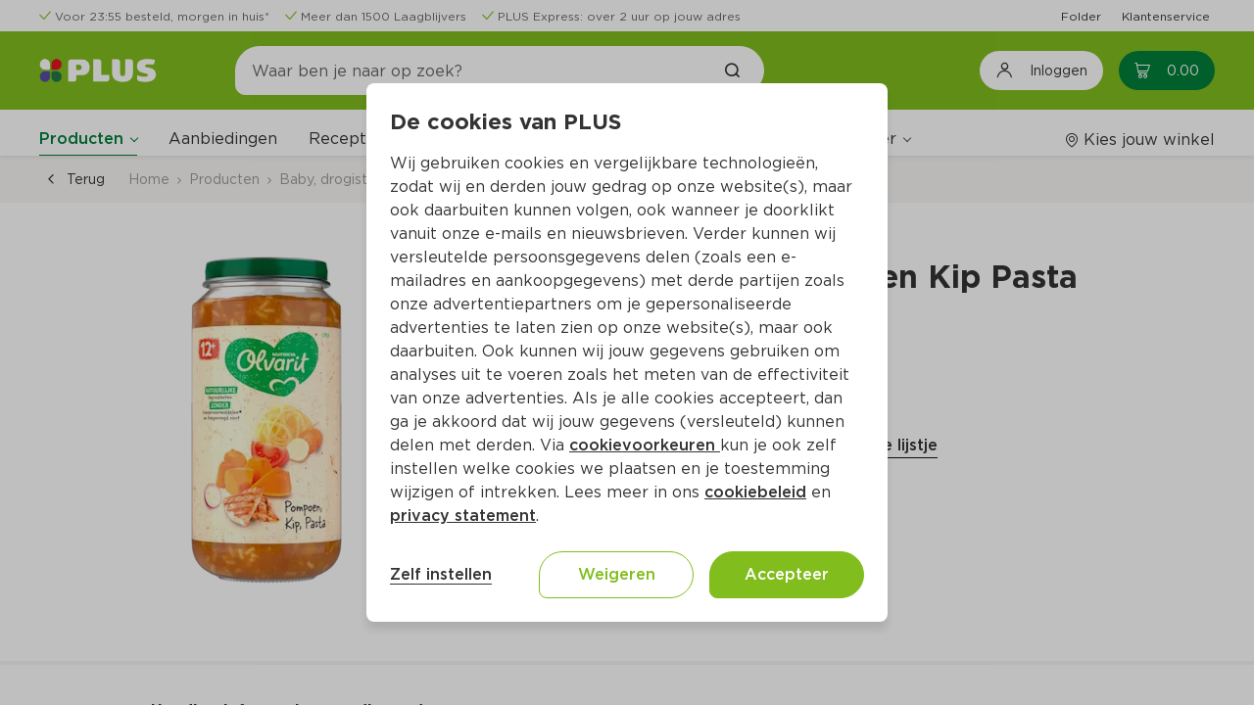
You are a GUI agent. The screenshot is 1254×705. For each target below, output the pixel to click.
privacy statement (463, 515)
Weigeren (616, 574)
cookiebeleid (755, 492)
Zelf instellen (441, 574)
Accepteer (787, 574)
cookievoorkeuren (644, 445)
